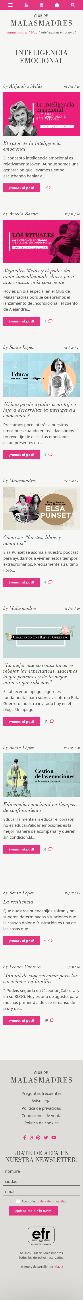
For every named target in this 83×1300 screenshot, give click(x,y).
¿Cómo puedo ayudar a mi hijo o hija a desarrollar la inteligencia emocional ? (39, 410)
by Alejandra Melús (22, 86)
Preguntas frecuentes (41, 1093)
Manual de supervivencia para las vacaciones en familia (40, 978)
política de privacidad (51, 1201)
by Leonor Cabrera (22, 966)
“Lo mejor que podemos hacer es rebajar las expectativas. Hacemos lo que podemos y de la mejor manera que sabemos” (40, 674)
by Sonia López (18, 347)
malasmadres (17, 32)
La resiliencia (18, 901)
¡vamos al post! (21, 187)
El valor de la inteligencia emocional (32, 145)
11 (49, 721)
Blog (34, 32)
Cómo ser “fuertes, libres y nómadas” (32, 540)
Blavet (58, 1267)
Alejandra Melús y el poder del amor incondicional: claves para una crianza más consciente (38, 276)
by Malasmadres (20, 480)
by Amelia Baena (20, 213)
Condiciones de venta (41, 1115)
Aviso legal (41, 1100)
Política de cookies (41, 1122)
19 (49, 1020)
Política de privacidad (41, 1108)
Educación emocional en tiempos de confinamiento (39, 807)
